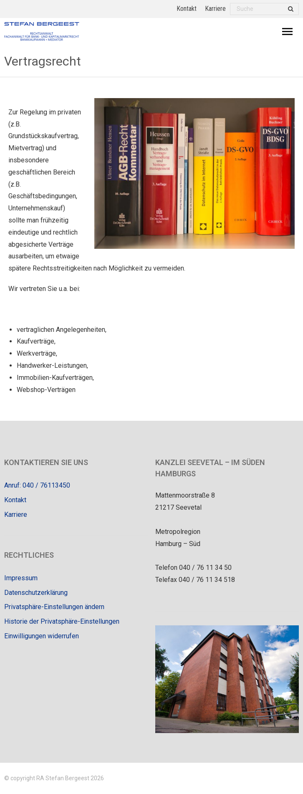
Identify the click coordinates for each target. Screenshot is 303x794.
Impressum (21, 578)
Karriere (215, 9)
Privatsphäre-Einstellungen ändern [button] (54, 607)
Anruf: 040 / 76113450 (37, 485)
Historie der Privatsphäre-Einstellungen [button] (61, 621)
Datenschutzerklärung (36, 593)
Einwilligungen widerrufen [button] (41, 636)
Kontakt (187, 9)
